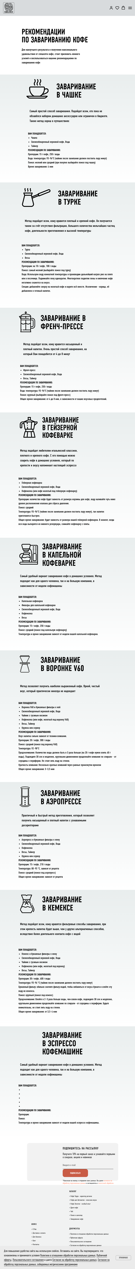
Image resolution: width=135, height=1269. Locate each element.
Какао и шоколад (76, 1215)
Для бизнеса (37, 1237)
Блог (34, 1241)
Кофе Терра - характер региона (81, 1196)
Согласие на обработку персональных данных (85, 1245)
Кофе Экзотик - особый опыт (81, 1204)
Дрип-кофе (74, 1208)
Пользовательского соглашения (28, 1260)
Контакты (36, 1245)
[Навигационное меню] (130, 8)
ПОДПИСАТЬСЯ (75, 1173)
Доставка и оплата (39, 1233)
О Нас (35, 1229)
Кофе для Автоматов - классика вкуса (84, 1200)
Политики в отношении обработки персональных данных (67, 1255)
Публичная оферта (76, 1238)
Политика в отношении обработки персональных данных (89, 1234)
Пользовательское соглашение (80, 1242)
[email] (88, 1165)
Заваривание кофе (77, 1219)
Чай (72, 1212)
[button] (111, 8)
